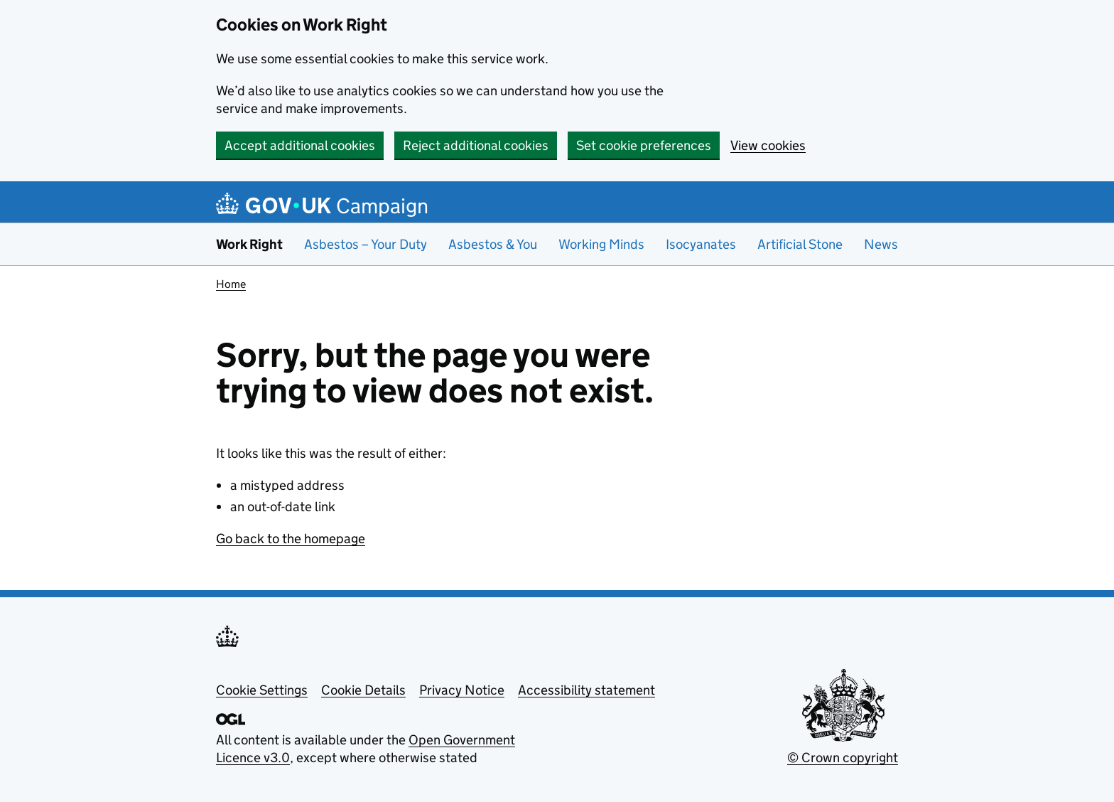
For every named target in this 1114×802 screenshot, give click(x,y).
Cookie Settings (262, 690)
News (881, 244)
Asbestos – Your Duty (365, 244)
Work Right (249, 244)
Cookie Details (363, 690)
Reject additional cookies (475, 145)
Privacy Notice (461, 690)
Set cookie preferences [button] (643, 145)
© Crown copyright (842, 757)
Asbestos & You (492, 244)
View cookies (768, 145)
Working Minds (601, 244)
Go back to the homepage (290, 538)
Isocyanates (701, 244)
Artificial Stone (800, 244)
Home (231, 284)
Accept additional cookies (300, 145)
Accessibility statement (586, 690)
